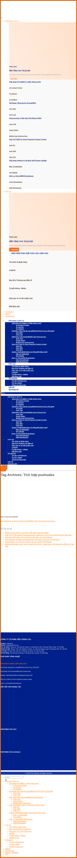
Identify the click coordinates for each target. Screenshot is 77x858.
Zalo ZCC (19, 350)
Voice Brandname (19, 821)
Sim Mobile (20, 356)
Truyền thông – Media (20, 374)
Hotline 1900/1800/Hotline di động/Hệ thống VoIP (29, 352)
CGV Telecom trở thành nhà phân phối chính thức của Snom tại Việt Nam (32, 540)
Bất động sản (14, 838)
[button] (38, 393)
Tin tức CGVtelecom (19, 381)
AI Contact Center (19, 785)
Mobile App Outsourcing (22, 803)
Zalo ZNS (16, 809)
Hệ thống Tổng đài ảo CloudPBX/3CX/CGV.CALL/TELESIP (33, 331)
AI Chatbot (20, 329)
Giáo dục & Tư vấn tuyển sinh (23, 370)
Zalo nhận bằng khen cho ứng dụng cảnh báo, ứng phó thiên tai (28, 537)
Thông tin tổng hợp (19, 385)
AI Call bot (17, 787)
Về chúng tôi (9, 316)
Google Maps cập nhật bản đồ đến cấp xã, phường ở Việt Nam (28, 542)
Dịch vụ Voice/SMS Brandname (21, 819)
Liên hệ (7, 314)
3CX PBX (16, 793)
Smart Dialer (18, 801)
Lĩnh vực (8, 191)
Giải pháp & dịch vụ (12, 21)
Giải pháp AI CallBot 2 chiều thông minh (14, 663)
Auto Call (16, 799)
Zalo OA (16, 807)
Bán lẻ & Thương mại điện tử (22, 368)
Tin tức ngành (17, 383)
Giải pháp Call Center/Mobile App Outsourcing (29, 337)
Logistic (15, 372)
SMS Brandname (22, 362)
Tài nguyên (9, 312)
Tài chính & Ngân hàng (20, 366)
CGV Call (19, 335)
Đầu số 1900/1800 (20, 815)
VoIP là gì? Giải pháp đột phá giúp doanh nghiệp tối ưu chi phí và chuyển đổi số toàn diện (38, 535)
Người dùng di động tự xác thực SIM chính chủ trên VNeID (27, 533)
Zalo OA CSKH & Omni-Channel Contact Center (29, 344)
